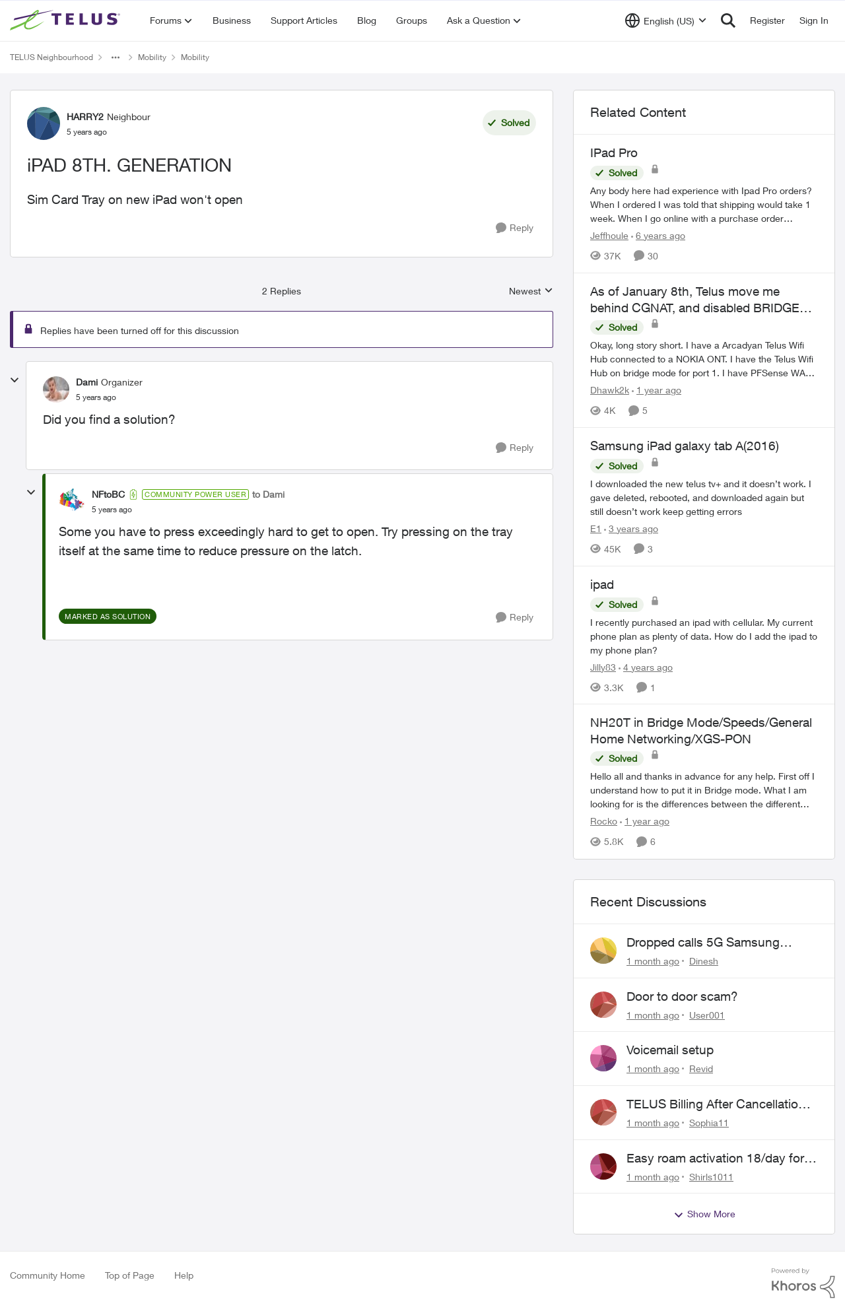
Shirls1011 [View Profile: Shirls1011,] (711, 1176)
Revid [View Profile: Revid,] (701, 1068)
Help (183, 1275)
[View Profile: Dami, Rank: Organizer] (56, 389)
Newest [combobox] (531, 291)
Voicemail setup (670, 1049)
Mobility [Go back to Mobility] (152, 57)
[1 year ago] (656, 390)
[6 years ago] (658, 235)
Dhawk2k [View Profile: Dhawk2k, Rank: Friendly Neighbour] (609, 389)
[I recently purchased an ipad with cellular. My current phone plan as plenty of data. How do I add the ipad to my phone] (704, 635)
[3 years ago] (631, 528)
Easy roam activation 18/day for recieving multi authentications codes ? (715, 1158)
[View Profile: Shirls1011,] (603, 1166)
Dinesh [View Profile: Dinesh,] (703, 960)
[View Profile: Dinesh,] (603, 950)
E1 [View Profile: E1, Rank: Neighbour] (595, 528)
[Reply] (514, 228)
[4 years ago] (646, 666)
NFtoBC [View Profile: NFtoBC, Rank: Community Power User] (108, 494)
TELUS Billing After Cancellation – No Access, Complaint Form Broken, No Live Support (720, 1104)
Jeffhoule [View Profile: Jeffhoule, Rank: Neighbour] (609, 235)
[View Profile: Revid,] (603, 1058)
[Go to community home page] (66, 20)
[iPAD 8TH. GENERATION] (96, 397)
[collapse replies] (14, 380)
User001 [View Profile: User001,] (707, 1014)
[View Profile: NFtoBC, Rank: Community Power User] (72, 502)
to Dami (268, 494)
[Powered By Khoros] (803, 1283)
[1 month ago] (652, 961)
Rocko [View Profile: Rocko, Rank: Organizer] (603, 821)
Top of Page (129, 1275)
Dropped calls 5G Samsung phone (703, 943)
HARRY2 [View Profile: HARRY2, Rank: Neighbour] (85, 116)
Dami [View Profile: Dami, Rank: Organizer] (87, 382)
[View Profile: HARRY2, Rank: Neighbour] (43, 123)
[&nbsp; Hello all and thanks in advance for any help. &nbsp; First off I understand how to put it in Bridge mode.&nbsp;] (704, 790)
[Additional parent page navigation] (115, 57)
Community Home (47, 1275)
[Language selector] (665, 20)
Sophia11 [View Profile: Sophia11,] (709, 1122)
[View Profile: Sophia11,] (603, 1112)
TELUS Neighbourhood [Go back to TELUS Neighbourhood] (51, 57)
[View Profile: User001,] (603, 1005)
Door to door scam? (682, 996)
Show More (704, 1214)
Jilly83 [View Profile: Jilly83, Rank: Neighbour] (603, 666)
